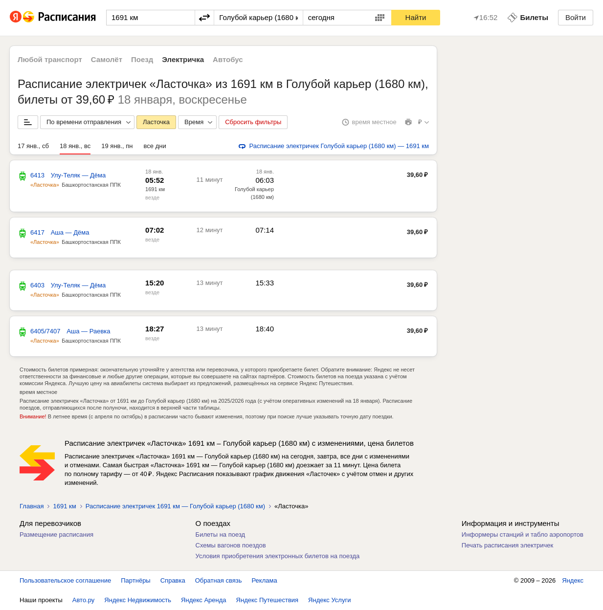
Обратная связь (218, 580)
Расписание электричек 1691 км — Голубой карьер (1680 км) (175, 506)
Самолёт (106, 59)
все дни (155, 146)
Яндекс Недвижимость (137, 600)
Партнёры (135, 580)
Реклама (264, 580)
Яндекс (572, 580)
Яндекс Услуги (329, 600)
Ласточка (156, 122)
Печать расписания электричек (507, 545)
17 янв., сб (33, 146)
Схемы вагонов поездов (231, 545)
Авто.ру (83, 600)
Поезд (142, 59)
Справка (172, 580)
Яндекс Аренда (203, 600)
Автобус (228, 59)
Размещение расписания (56, 534)
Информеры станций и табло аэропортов (522, 534)
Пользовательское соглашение (65, 580)
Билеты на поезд (221, 534)
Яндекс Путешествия (267, 600)
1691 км (155, 189)
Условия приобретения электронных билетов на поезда (278, 556)
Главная (32, 506)
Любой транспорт (50, 59)
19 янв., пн (117, 146)
